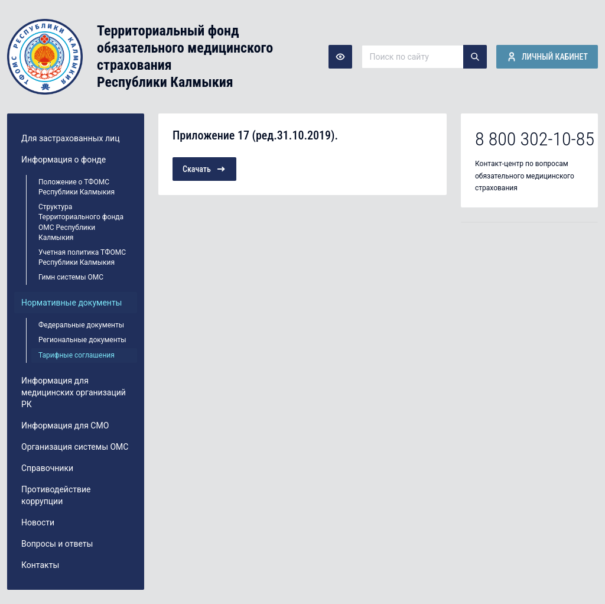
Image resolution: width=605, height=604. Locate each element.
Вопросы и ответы (57, 543)
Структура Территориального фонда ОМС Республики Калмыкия (80, 222)
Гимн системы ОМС (70, 277)
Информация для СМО (65, 425)
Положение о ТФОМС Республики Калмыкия (76, 187)
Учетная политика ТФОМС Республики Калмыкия (82, 257)
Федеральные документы (81, 325)
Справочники (47, 468)
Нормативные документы (71, 302)
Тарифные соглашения (76, 355)
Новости (37, 522)
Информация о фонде (63, 159)
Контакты (40, 565)
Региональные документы (82, 340)
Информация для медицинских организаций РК (73, 392)
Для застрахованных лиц (70, 138)
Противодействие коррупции (56, 495)
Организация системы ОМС (74, 447)
